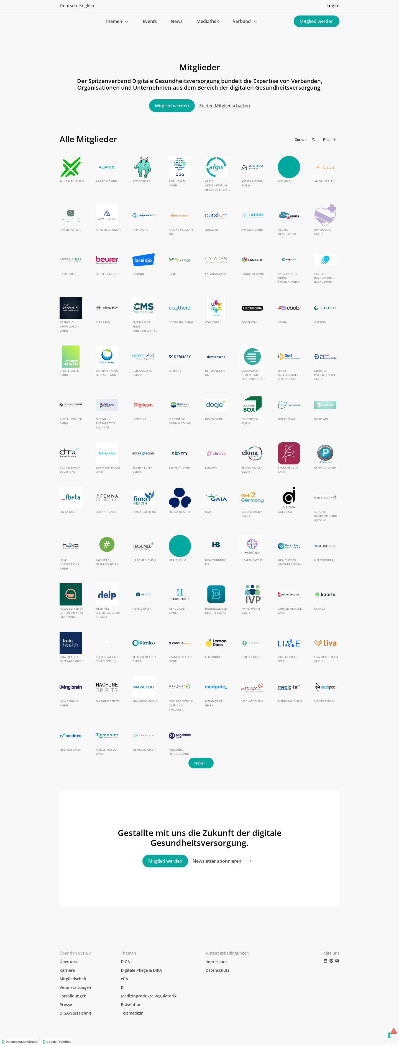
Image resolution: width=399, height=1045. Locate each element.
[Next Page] (201, 763)
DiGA (125, 961)
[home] (64, 21)
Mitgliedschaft (73, 978)
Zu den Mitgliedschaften (224, 106)
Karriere (67, 970)
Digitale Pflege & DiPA (141, 970)
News (177, 21)
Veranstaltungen (75, 987)
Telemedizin (132, 1013)
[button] (117, 21)
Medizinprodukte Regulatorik (149, 996)
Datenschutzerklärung (22, 1041)
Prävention (131, 1004)
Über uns (68, 961)
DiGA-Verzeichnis (76, 1013)
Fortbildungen (73, 996)
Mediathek (207, 21)
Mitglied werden (317, 21)
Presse (66, 1004)
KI (122, 987)
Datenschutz (217, 970)
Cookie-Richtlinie (59, 1041)
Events (150, 21)
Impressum (216, 961)
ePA (124, 978)
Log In (332, 5)
